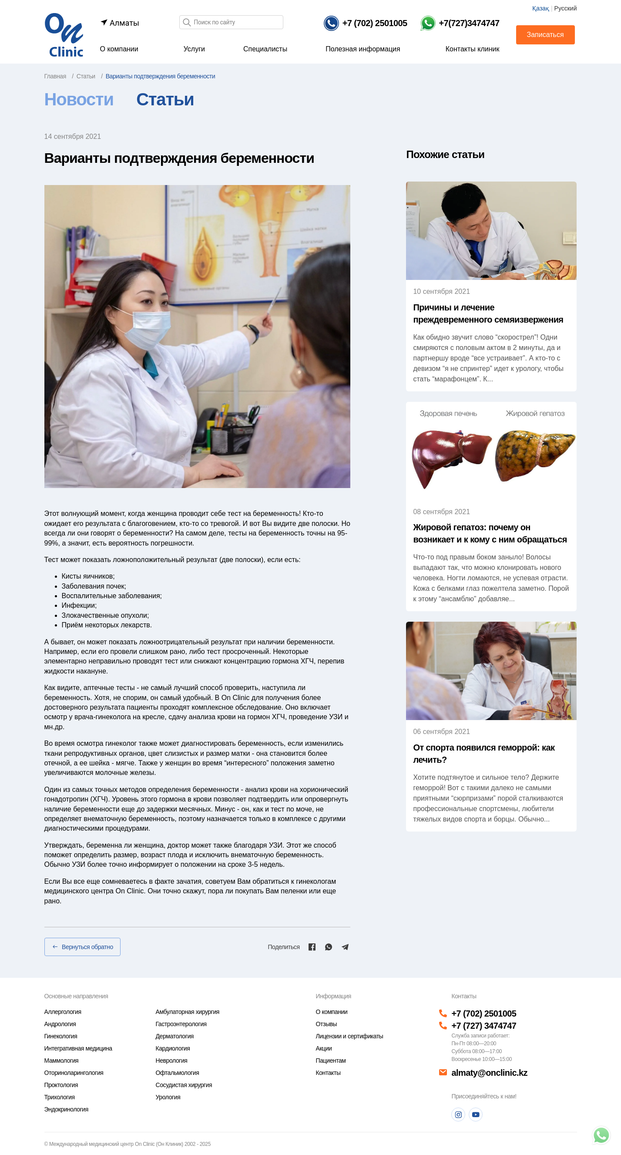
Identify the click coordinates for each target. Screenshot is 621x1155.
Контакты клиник (473, 49)
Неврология (172, 1060)
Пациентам (331, 1060)
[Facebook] (312, 947)
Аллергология (62, 1011)
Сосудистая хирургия (184, 1084)
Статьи (165, 99)
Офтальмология (177, 1072)
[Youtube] (475, 1114)
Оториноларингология (74, 1072)
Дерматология (175, 1036)
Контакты (328, 1072)
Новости (79, 99)
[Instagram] (458, 1114)
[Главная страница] (64, 34)
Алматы (119, 22)
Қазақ (540, 8)
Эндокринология (66, 1109)
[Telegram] (345, 947)
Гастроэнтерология (181, 1023)
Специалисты (265, 49)
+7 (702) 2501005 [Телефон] (483, 1013)
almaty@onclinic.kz (489, 1073)
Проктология (61, 1084)
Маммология (61, 1060)
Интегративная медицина (78, 1048)
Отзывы (326, 1023)
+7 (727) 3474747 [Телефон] (483, 1025)
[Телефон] (365, 23)
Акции (324, 1048)
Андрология (60, 1023)
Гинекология (60, 1036)
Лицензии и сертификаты (349, 1036)
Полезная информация (363, 49)
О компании (119, 49)
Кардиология (173, 1048)
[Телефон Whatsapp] (460, 23)
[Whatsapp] (328, 947)
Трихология (59, 1097)
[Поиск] (186, 22)
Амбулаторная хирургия (187, 1011)
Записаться (545, 34)
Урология (168, 1097)
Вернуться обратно (82, 946)
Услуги (194, 49)
